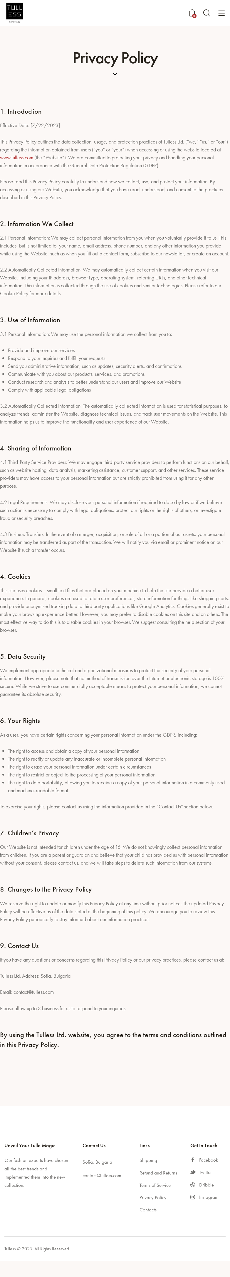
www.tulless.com (16, 157)
